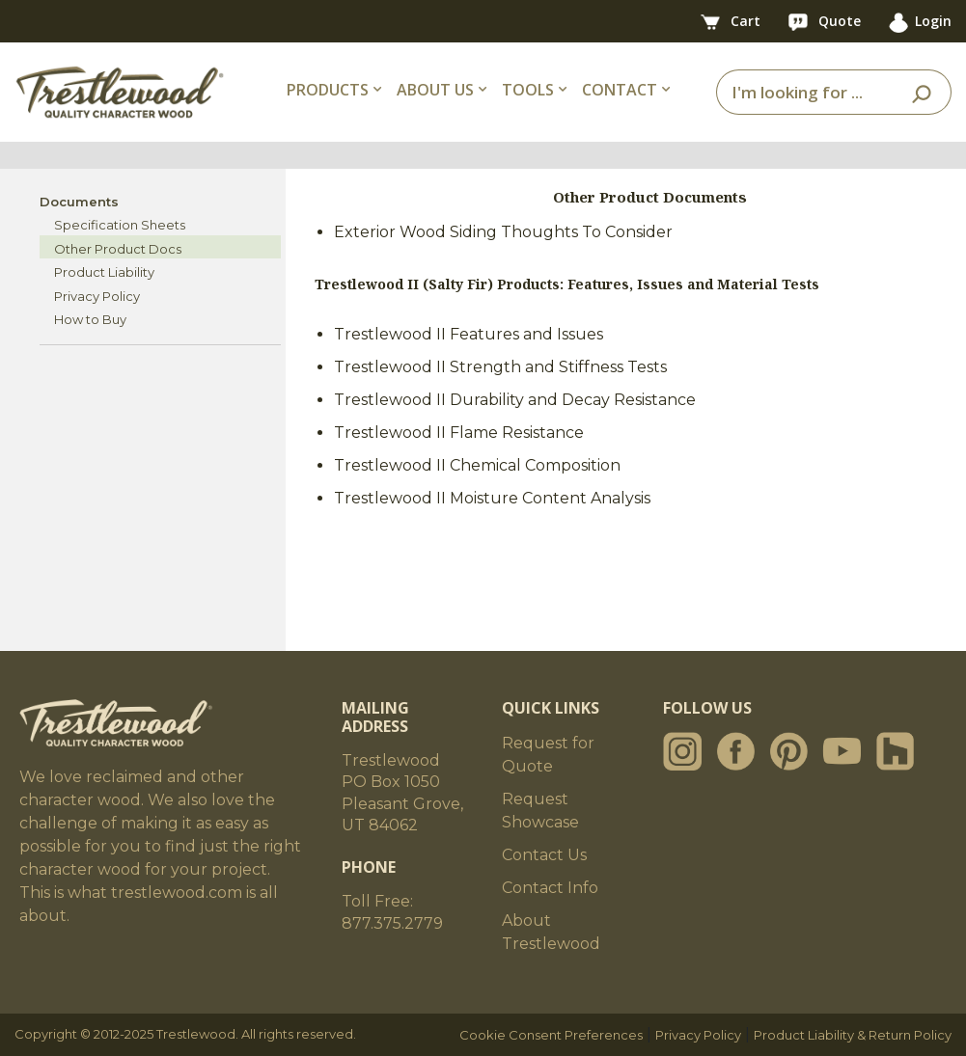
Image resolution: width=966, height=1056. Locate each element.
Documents (79, 201)
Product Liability (104, 272)
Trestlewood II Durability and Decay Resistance (515, 400)
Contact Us (544, 855)
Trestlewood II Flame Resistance (459, 432)
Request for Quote (548, 754)
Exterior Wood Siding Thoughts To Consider (503, 232)
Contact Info (550, 888)
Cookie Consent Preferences (551, 1034)
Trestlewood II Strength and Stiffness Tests (500, 367)
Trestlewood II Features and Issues (468, 334)
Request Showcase (540, 810)
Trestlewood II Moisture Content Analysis (492, 498)
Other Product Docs (117, 249)
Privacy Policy (97, 296)
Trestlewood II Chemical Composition (477, 465)
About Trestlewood (551, 932)
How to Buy (90, 319)
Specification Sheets (119, 224)
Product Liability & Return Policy (853, 1034)
